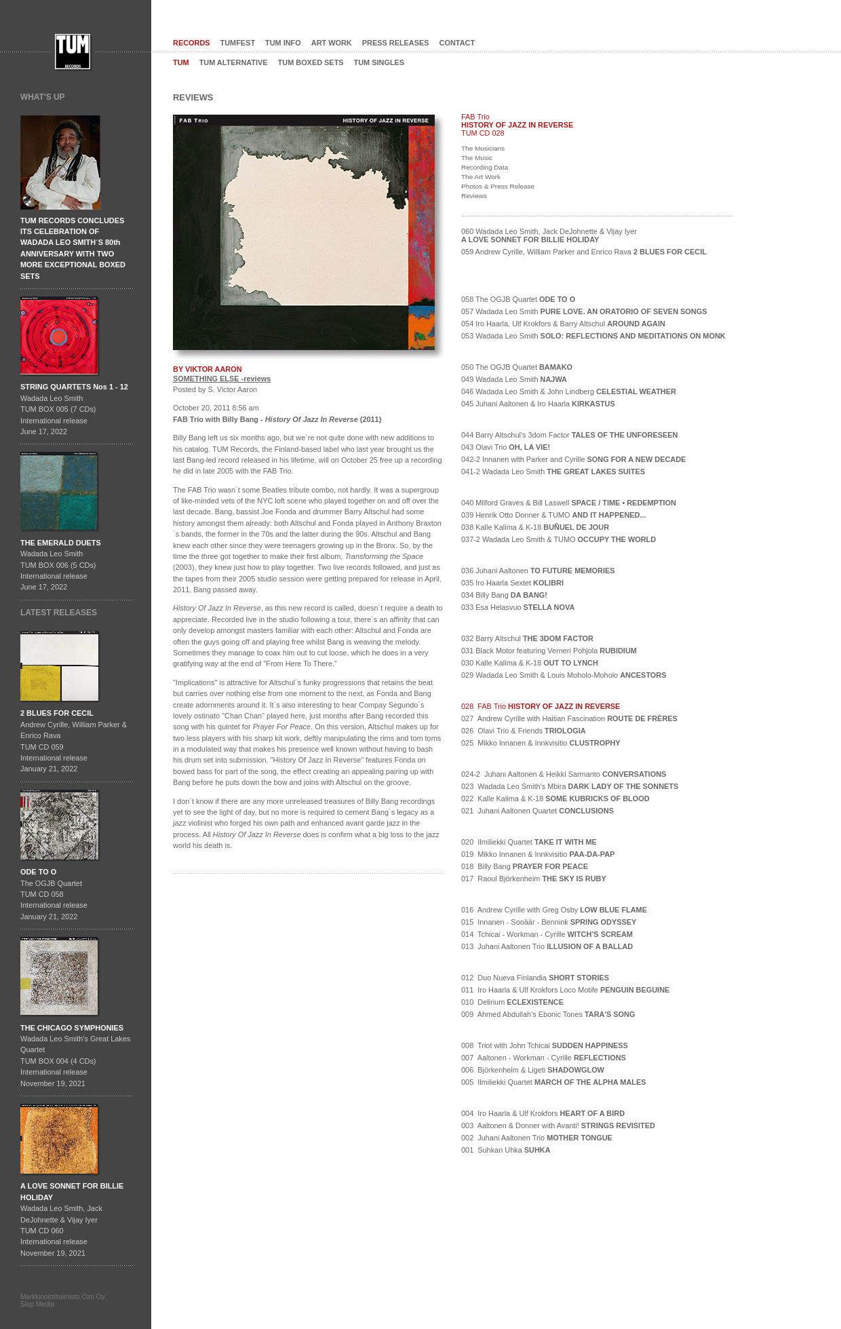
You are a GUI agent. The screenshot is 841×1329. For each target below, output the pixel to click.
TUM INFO (283, 43)
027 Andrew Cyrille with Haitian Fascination (569, 718)
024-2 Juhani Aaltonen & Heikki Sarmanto (563, 774)
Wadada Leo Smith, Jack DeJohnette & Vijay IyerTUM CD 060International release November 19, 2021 (71, 1219)
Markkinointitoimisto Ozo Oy (62, 1297)
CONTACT (457, 43)
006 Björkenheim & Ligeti (532, 1070)
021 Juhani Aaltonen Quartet (537, 811)
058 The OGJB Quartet (518, 299)
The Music (476, 157)
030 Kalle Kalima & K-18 (529, 663)
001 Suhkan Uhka (506, 1150)
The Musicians (483, 148)
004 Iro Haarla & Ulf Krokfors (543, 1113)
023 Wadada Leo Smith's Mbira (569, 786)
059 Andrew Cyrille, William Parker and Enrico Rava (584, 252)
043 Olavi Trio (505, 447)
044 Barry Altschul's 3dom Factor (569, 435)
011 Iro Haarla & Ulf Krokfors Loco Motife (565, 990)
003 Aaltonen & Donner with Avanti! (558, 1125)
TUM (181, 62)
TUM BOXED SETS (311, 62)
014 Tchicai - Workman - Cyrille (547, 934)
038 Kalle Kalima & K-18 (535, 527)
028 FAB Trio (540, 706)
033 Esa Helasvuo (517, 607)
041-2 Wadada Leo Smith (553, 471)
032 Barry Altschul (527, 638)
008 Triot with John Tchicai (544, 1045)
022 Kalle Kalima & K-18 (555, 798)
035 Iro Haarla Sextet (512, 583)
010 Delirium (512, 1002)
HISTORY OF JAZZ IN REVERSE (517, 125)
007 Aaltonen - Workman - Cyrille (543, 1058)
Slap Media (37, 1304)
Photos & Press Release (497, 186)
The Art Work (481, 176)
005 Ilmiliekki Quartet (553, 1082)
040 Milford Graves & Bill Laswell (568, 503)
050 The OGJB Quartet (516, 367)
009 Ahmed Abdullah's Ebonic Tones (548, 1014)
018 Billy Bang (524, 866)
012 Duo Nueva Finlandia (535, 978)
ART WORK (331, 43)
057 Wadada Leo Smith (584, 311)
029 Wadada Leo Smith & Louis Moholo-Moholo (564, 675)
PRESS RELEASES (395, 43)
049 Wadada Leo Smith (514, 379)
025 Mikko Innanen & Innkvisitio (541, 743)
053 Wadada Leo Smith (593, 336)
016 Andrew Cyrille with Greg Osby (554, 910)
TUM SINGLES (379, 62)
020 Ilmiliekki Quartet (529, 842)
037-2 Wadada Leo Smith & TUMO (558, 539)
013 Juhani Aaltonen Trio (547, 946)
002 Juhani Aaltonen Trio (536, 1138)
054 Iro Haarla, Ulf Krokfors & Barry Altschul (563, 324)
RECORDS (191, 43)
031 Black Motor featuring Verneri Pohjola (549, 651)
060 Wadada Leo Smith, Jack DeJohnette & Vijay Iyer (549, 235)
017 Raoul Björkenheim (533, 878)
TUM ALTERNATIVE (233, 62)
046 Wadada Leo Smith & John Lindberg (568, 391)
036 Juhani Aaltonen (538, 570)
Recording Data (484, 167)
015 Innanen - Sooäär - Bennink (548, 922)
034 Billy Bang (504, 595)
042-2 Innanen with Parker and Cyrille (573, 459)
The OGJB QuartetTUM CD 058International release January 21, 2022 (53, 894)
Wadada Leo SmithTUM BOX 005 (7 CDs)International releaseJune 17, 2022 (74, 409)
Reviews (474, 195)
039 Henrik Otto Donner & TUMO (553, 515)
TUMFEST (238, 43)
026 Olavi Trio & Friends (523, 731)
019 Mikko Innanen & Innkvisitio (537, 854)
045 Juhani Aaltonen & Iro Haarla (538, 404)
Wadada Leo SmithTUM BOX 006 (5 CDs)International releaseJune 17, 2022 (60, 565)
